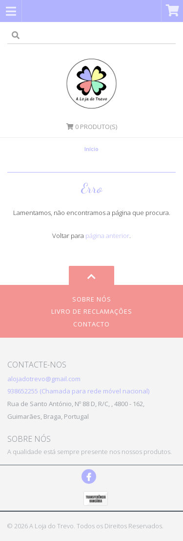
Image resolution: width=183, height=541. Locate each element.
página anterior (107, 235)
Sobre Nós (91, 299)
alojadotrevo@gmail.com (44, 378)
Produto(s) (91, 126)
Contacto (91, 324)
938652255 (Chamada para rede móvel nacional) (78, 391)
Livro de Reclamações (91, 311)
